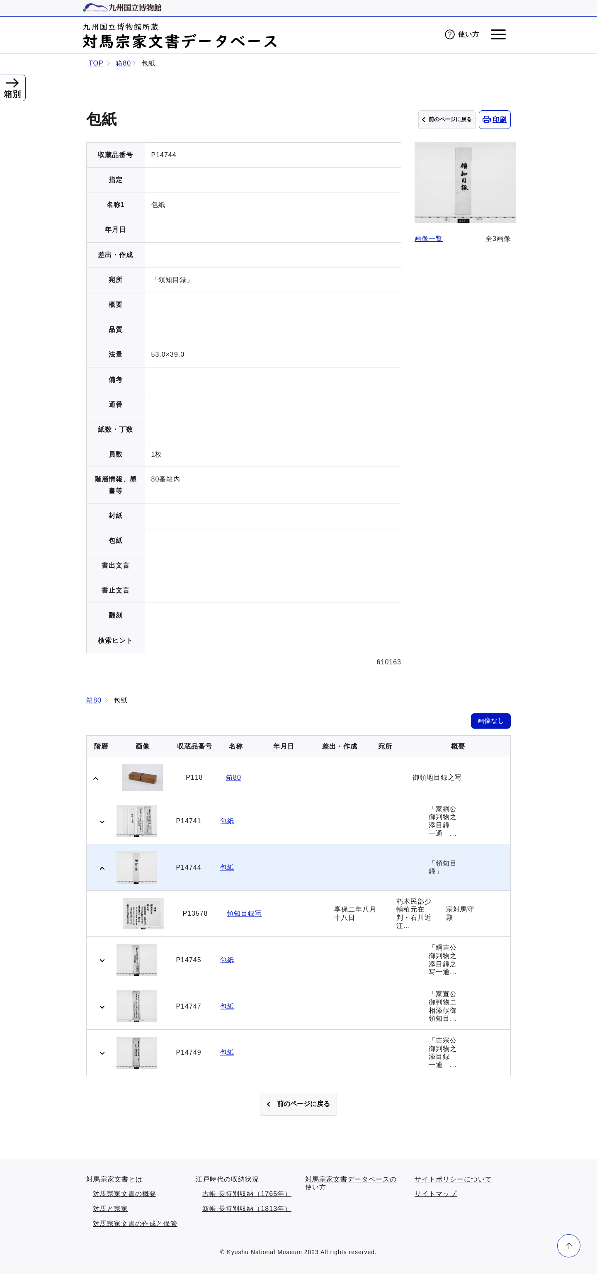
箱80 (123, 63)
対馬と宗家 (110, 1208)
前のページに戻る (450, 119)
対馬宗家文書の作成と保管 (135, 1223)
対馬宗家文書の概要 (124, 1193)
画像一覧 (429, 234)
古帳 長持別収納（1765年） (246, 1193)
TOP (96, 63)
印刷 (500, 119)
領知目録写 (244, 913)
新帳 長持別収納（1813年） (246, 1208)
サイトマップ (436, 1193)
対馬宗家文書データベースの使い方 (351, 1183)
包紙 (227, 820)
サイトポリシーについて (453, 1179)
